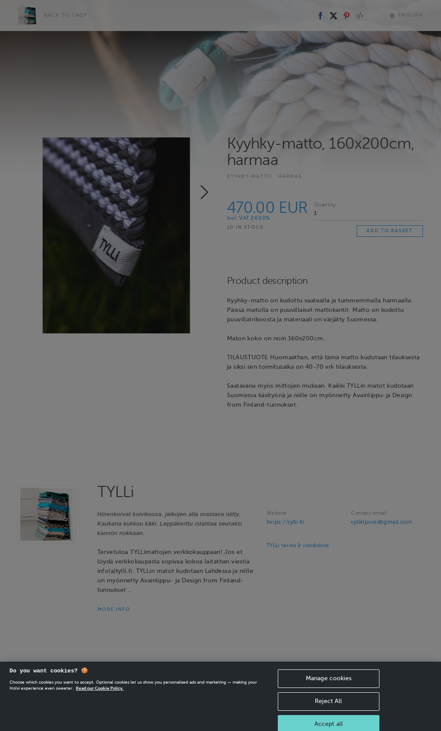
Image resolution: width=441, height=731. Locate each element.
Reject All (328, 706)
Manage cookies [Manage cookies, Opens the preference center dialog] (328, 684)
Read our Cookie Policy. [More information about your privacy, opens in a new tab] (100, 693)
